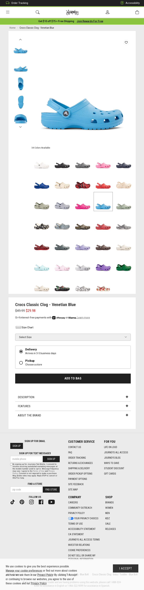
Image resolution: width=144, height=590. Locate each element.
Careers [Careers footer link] (73, 502)
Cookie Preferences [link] (79, 550)
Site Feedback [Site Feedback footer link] (76, 484)
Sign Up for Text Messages (35, 453)
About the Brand (73, 415)
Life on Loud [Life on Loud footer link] (110, 447)
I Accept (125, 568)
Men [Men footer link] (107, 513)
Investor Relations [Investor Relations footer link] (79, 545)
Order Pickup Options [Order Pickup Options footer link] (80, 473)
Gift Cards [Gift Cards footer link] (110, 473)
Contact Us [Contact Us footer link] (74, 447)
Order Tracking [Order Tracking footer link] (77, 457)
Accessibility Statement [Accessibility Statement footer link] (82, 529)
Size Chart (24, 327)
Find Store (51, 489)
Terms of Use (38, 471)
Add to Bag (72, 378)
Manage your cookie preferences (24, 570)
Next (20, 126)
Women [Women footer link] (109, 508)
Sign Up (17, 446)
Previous (20, 38)
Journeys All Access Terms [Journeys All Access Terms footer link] (84, 539)
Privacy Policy (45, 575)
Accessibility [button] (129, 3)
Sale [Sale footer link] (108, 523)
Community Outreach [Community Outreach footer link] (80, 508)
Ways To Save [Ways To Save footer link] (111, 463)
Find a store (35, 484)
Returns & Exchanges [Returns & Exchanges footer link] (80, 463)
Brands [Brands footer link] (109, 502)
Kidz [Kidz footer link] (107, 518)
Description (73, 397)
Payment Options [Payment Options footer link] (77, 479)
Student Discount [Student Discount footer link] (114, 468)
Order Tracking (16, 3)
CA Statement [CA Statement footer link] (76, 534)
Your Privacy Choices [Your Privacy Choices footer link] (83, 518)
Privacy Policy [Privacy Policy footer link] (76, 513)
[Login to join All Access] (56, 21)
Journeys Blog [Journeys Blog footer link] (112, 457)
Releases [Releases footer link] (110, 529)
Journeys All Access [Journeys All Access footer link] (116, 452)
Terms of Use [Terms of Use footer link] (75, 523)
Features (73, 406)
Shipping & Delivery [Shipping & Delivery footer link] (79, 468)
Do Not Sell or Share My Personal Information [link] (81, 557)
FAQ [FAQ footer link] (70, 452)
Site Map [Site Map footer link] (73, 489)
